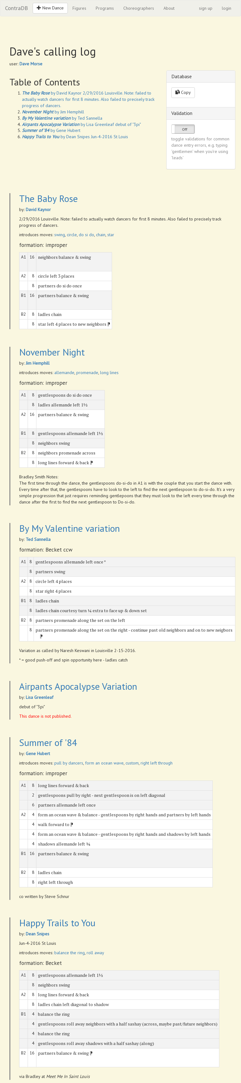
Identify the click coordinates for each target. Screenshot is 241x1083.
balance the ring (69, 952)
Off (184, 129)
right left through (157, 763)
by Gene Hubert (51, 130)
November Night (52, 352)
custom (132, 763)
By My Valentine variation (69, 528)
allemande (64, 372)
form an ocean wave (104, 763)
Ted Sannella (38, 539)
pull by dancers (68, 763)
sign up (205, 8)
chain (100, 234)
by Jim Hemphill (53, 112)
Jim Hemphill (38, 363)
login (226, 8)
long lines (109, 372)
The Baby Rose (48, 198)
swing (59, 234)
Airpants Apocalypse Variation (78, 686)
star (110, 234)
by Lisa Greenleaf (68, 124)
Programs (105, 8)
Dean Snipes (37, 934)
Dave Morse (30, 64)
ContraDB (16, 8)
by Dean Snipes (56, 136)
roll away (95, 952)
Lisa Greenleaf (39, 697)
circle (72, 234)
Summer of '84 (48, 742)
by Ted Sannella (62, 118)
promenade (87, 372)
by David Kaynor (52, 93)
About (168, 8)
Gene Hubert (38, 753)
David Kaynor (38, 209)
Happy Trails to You (57, 923)
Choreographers (138, 8)
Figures (79, 8)
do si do (86, 234)
